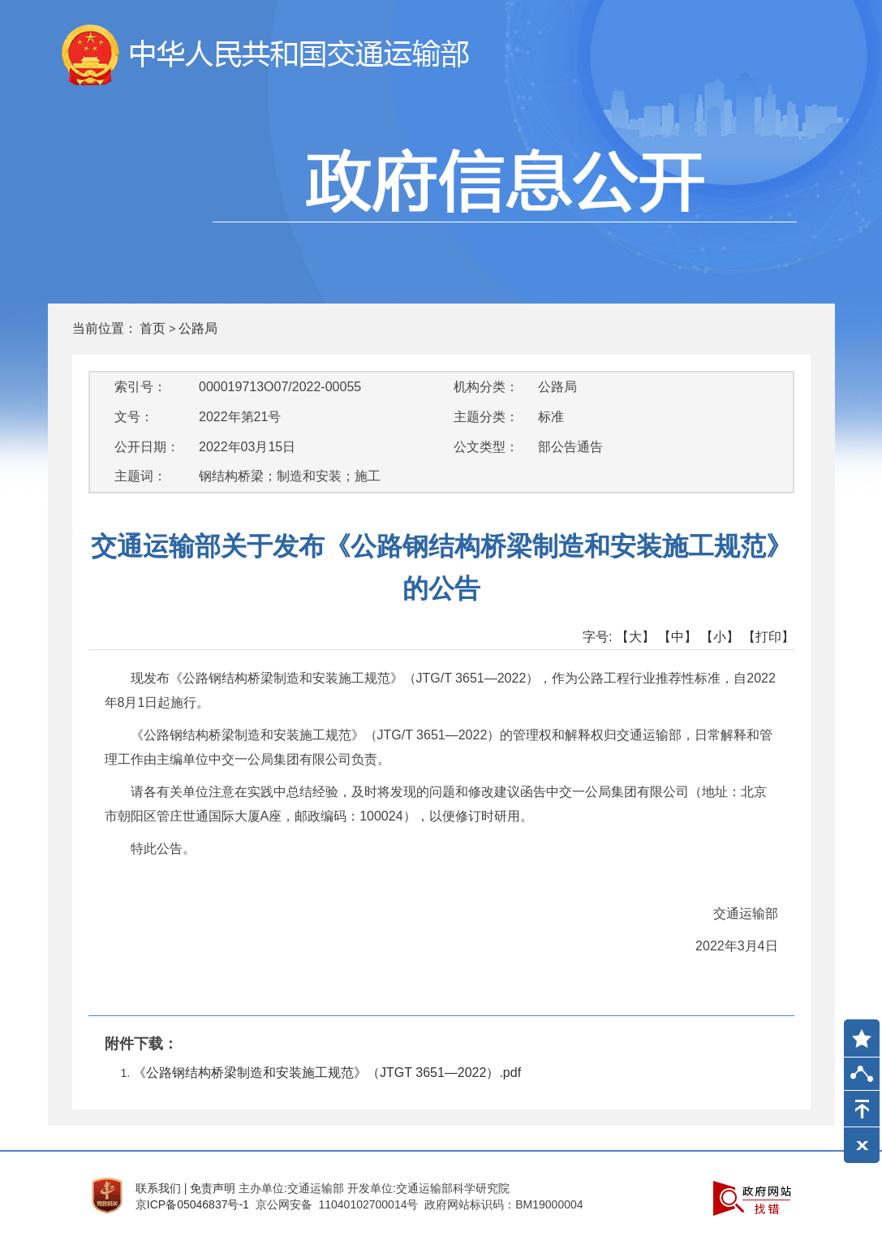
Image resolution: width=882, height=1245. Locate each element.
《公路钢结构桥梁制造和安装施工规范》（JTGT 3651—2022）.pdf (327, 1072)
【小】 (719, 637)
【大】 (635, 637)
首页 (153, 328)
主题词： (140, 476)
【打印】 (768, 637)
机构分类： (486, 387)
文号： (133, 417)
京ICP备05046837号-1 (192, 1204)
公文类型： (486, 447)
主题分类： (486, 417)
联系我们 (158, 1188)
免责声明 (212, 1188)
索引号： (140, 387)
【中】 (677, 637)
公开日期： (146, 447)
